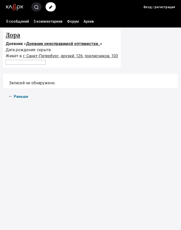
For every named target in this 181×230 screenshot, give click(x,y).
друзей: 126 (72, 55)
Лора (13, 35)
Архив (88, 21)
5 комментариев (48, 21)
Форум (73, 21)
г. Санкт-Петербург (41, 55)
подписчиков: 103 (101, 55)
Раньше (21, 96)
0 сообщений (17, 21)
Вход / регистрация (159, 7)
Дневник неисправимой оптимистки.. (63, 43)
